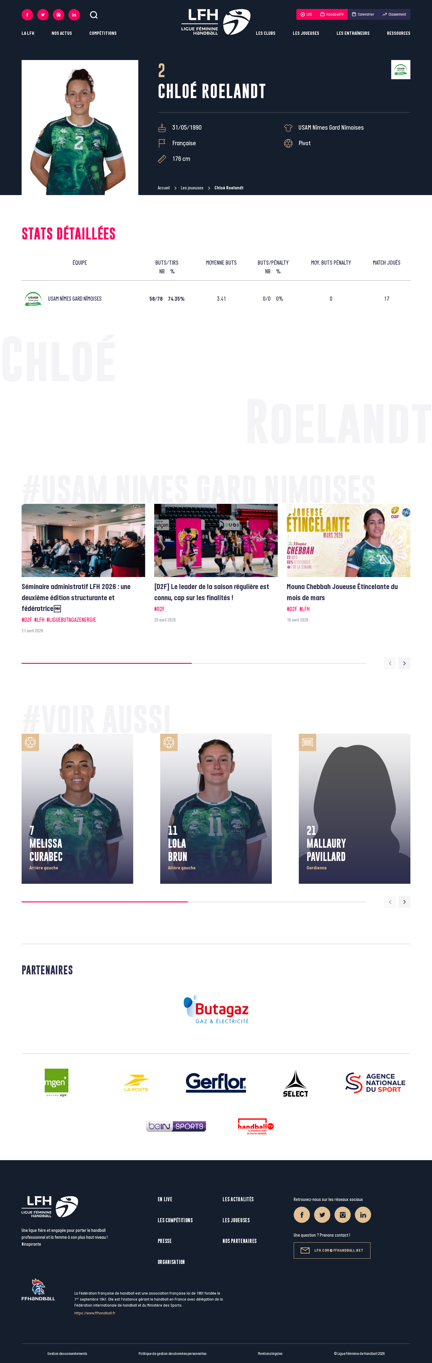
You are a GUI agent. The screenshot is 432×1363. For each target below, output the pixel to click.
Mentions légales (270, 1353)
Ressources (398, 33)
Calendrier (363, 14)
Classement (394, 14)
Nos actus (62, 33)
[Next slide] (404, 663)
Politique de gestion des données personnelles (172, 1353)
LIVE (306, 14)
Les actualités (238, 1199)
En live (165, 1199)
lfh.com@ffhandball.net (332, 1250)
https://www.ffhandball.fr (95, 1313)
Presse (165, 1241)
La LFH (28, 33)
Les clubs (265, 33)
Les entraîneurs (353, 33)
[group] (83, 569)
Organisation (171, 1262)
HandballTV (332, 14)
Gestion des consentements (67, 1353)
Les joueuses (306, 33)
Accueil (164, 188)
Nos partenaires (240, 1241)
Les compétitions (175, 1220)
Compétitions (103, 33)
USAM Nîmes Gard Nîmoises (331, 128)
